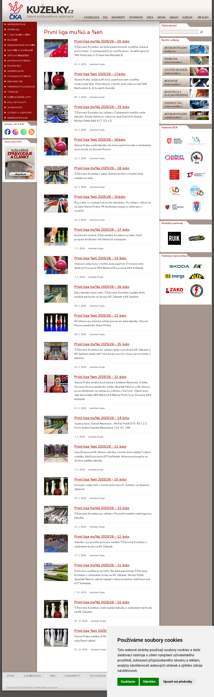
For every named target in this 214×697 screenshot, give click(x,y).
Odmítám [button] (149, 681)
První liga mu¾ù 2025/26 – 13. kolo (101, 508)
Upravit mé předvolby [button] (177, 681)
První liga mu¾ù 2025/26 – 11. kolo (101, 565)
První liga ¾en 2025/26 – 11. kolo (100, 446)
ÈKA (53, 676)
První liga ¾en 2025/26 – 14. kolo (100, 258)
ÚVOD (10, 676)
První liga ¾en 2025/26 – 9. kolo (99, 630)
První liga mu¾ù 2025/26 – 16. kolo (101, 286)
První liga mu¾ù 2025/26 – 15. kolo (101, 344)
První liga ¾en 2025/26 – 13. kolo (100, 315)
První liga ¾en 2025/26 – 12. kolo (100, 376)
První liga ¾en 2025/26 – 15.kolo (99, 196)
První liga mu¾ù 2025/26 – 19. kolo (101, 107)
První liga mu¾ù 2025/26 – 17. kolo (101, 229)
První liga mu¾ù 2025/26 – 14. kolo (101, 418)
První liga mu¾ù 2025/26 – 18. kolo (101, 168)
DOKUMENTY (72, 676)
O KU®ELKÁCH (32, 676)
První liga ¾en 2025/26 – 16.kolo (99, 139)
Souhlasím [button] (128, 681)
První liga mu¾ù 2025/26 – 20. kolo (101, 41)
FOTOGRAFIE (97, 676)
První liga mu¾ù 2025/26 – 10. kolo (101, 602)
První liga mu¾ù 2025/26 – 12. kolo (101, 536)
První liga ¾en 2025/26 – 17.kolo (99, 74)
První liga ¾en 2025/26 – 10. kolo (100, 479)
